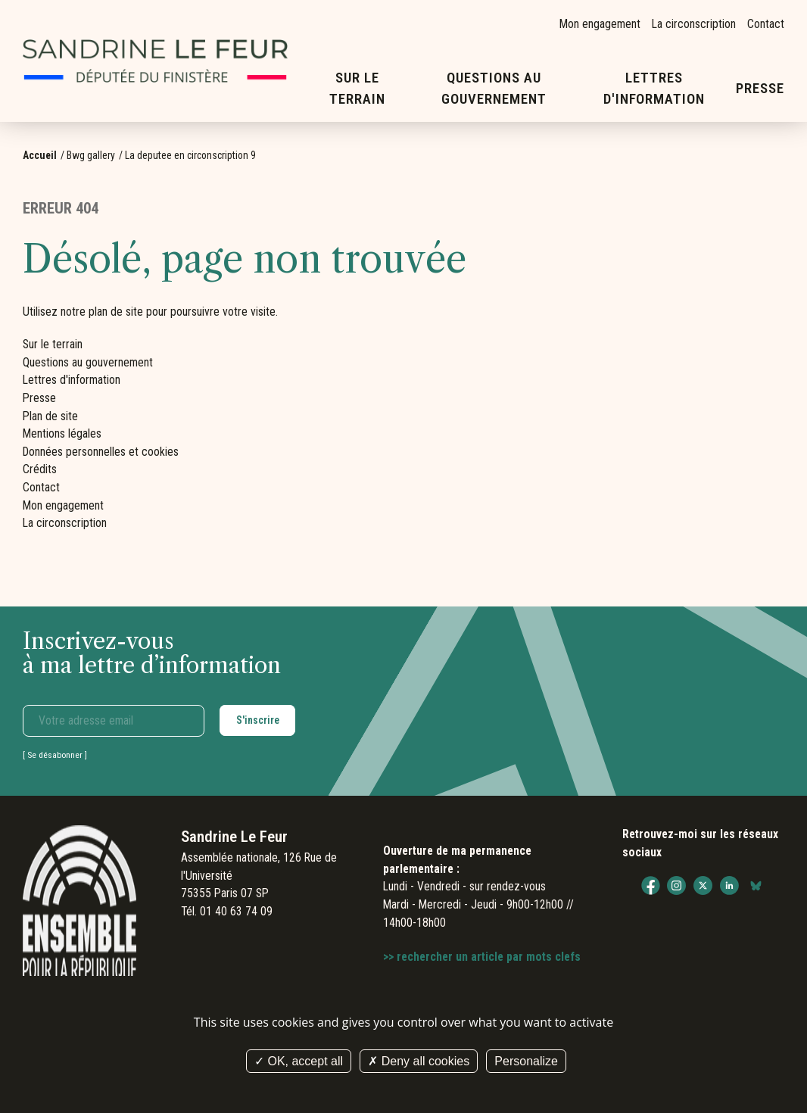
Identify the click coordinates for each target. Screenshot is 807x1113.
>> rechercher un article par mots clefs (482, 956)
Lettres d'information (654, 89)
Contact (765, 24)
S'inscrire (257, 720)
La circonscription (694, 24)
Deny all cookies (418, 1061)
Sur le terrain (357, 89)
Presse (760, 88)
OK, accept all (298, 1061)
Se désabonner (55, 755)
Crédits (40, 469)
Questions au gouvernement (494, 89)
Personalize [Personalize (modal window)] (526, 1061)
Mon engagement (599, 24)
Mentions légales (62, 433)
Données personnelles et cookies (101, 451)
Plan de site (50, 416)
